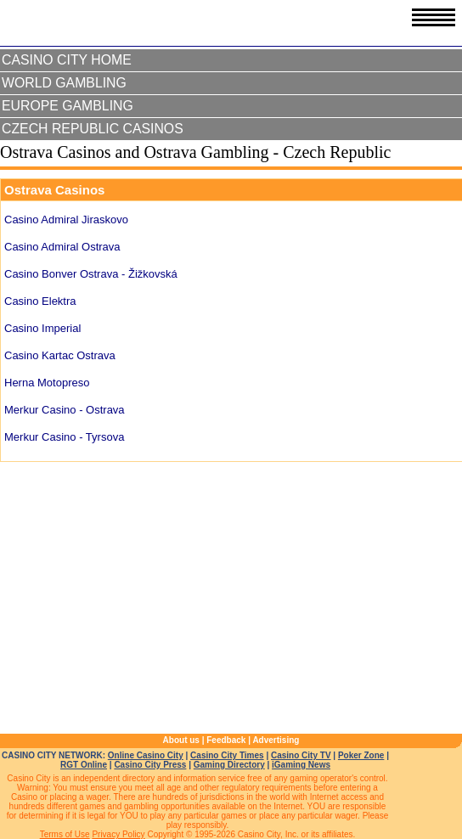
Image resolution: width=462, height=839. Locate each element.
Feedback (225, 740)
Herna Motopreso (46, 382)
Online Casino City (145, 755)
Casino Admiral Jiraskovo (66, 219)
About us (181, 740)
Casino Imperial (42, 328)
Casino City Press (150, 764)
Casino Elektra (40, 301)
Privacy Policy (118, 834)
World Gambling (64, 83)
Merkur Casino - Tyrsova (64, 437)
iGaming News (301, 764)
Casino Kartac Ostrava (60, 355)
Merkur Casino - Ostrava (64, 409)
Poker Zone (361, 755)
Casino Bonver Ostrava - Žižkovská (90, 273)
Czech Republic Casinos (92, 128)
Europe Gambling (67, 106)
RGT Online (83, 764)
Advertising (275, 740)
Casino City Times (227, 755)
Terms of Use (65, 834)
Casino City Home (67, 60)
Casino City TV (301, 755)
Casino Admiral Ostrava (62, 246)
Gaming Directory (229, 764)
